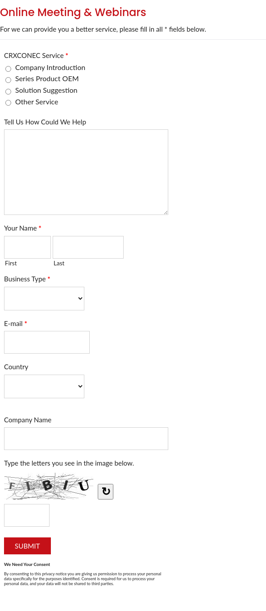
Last (59, 263)
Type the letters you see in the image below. (69, 463)
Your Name (23, 229)
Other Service (36, 101)
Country (16, 367)
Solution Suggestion (46, 90)
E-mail (15, 325)
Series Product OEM (47, 78)
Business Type (27, 280)
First (11, 263)
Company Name (27, 420)
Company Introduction (50, 67)
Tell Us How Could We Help (45, 122)
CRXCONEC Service (36, 57)
